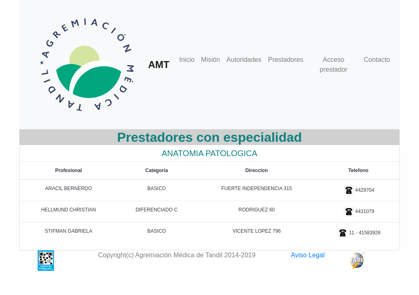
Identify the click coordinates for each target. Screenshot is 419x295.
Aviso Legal (307, 255)
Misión (210, 59)
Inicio (186, 59)
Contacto (377, 59)
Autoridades (244, 59)
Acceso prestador (333, 64)
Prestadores (285, 59)
